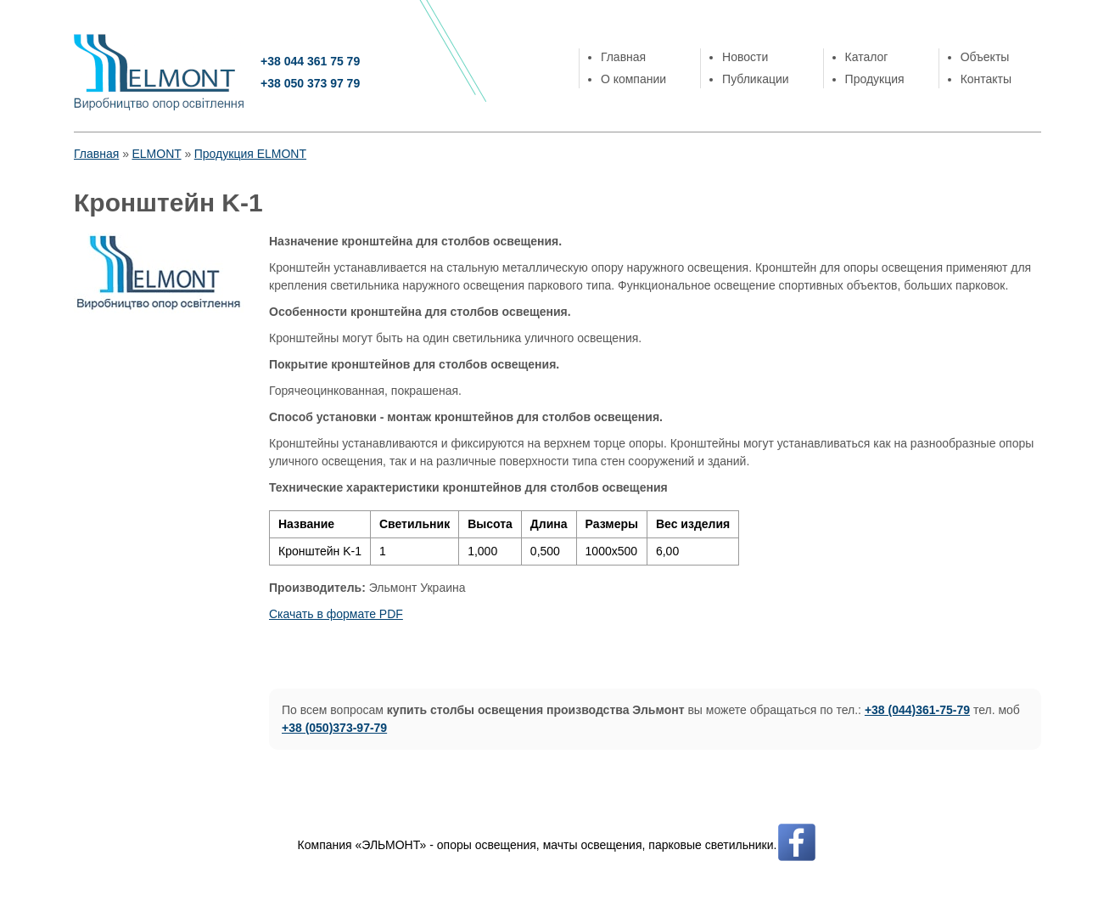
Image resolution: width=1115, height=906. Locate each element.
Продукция (875, 79)
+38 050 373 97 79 (310, 83)
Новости (745, 57)
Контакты (986, 79)
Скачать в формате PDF (336, 614)
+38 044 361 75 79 (310, 61)
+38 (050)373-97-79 (334, 727)
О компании (633, 79)
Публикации (755, 79)
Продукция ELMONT (250, 153)
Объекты (985, 57)
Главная (623, 57)
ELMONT (156, 153)
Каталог (866, 57)
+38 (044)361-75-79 (917, 710)
